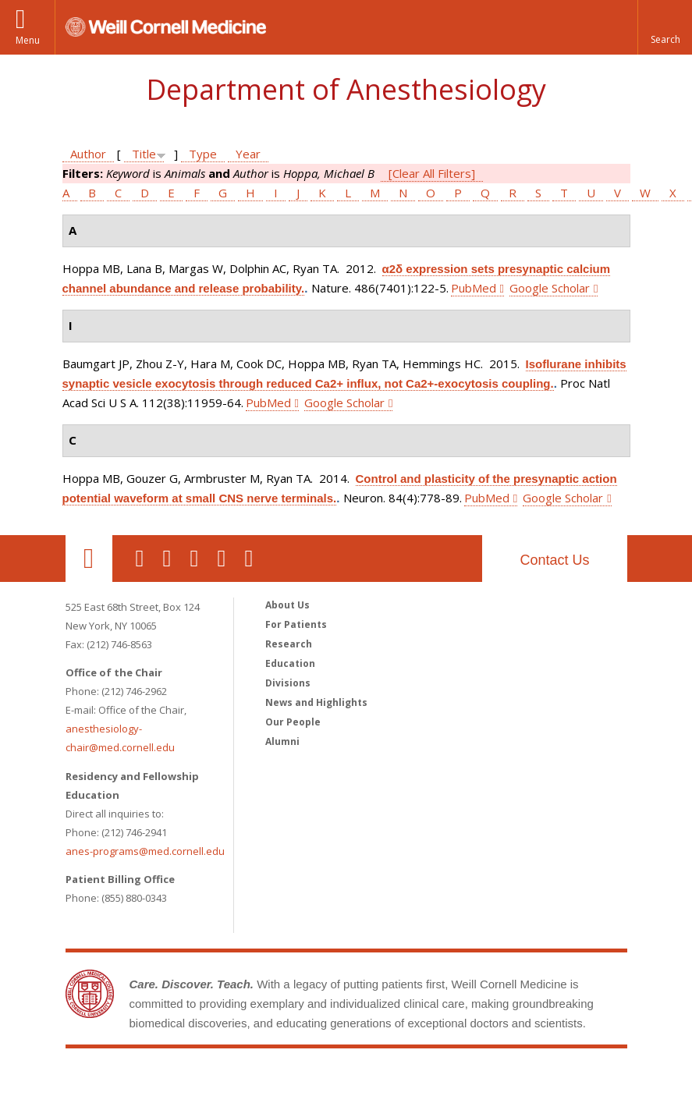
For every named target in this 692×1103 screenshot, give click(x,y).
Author (88, 153)
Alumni (282, 741)
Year (248, 153)
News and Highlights (316, 702)
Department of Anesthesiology (346, 89)
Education (290, 663)
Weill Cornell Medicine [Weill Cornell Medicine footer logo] (346, 1079)
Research (288, 644)
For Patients (296, 624)
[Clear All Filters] (432, 173)
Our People (293, 722)
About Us (287, 605)
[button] (664, 27)
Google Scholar (549, 288)
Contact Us (554, 560)
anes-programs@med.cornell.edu (145, 851)
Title (144, 153)
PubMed (473, 288)
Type (203, 153)
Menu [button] (28, 40)
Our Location (89, 558)
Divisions (288, 683)
